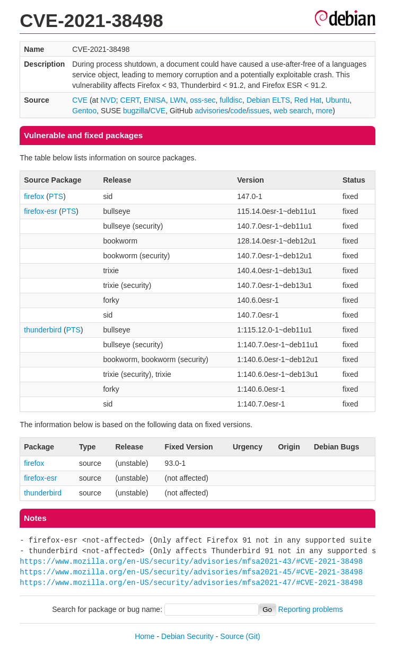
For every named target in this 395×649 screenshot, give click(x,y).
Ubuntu (337, 100)
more (323, 110)
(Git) (253, 636)
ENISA (155, 100)
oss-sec (202, 100)
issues (259, 110)
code (238, 110)
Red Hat (307, 100)
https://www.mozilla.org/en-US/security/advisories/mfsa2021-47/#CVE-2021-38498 (191, 583)
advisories (211, 110)
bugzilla (135, 110)
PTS (56, 196)
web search (293, 110)
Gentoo (84, 110)
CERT (129, 100)
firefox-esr (40, 211)
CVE (79, 100)
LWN (178, 100)
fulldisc (231, 100)
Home (144, 636)
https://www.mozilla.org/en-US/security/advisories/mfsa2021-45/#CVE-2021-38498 (191, 572)
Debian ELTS (268, 100)
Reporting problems (310, 609)
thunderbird (43, 330)
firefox (34, 196)
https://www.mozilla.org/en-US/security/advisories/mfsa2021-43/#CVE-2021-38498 (191, 561)
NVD (108, 100)
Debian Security (187, 636)
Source (231, 636)
